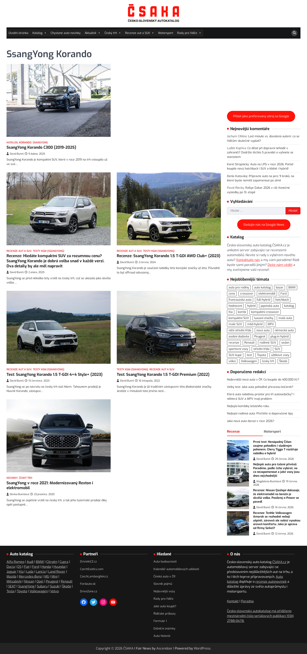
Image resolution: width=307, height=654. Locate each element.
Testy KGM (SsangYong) (48, 250)
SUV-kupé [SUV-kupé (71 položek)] (235, 355)
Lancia (41, 571)
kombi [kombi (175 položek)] (242, 312)
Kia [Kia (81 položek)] (231, 312)
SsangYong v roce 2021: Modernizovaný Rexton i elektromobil (50, 494)
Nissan (29, 581)
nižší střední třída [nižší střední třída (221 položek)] (240, 330)
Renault (66, 581)
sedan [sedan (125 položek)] (285, 343)
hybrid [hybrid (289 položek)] (251, 306)
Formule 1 (160, 621)
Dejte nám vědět (280, 265)
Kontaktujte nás (248, 260)
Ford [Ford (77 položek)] (283, 294)
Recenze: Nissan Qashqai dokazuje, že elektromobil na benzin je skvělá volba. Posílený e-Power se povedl (276, 496)
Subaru (42, 586)
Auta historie (162, 636)
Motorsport (165, 33)
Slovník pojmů (163, 584)
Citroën (51, 562)
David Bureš (15, 153)
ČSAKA (128, 648)
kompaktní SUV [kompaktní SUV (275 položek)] (239, 318)
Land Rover (56, 571)
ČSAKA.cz (279, 562)
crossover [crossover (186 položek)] (246, 294)
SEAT (12, 586)
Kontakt (233, 601)
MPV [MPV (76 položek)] (271, 324)
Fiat (27, 567)
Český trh (113, 33)
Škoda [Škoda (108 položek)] (283, 361)
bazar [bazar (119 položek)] (279, 287)
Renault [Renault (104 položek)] (249, 343)
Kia (21, 571)
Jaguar (12, 571)
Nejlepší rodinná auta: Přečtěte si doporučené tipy (260, 413)
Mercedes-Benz (30, 576)
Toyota (22, 591)
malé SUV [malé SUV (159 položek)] (235, 324)
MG (46, 576)
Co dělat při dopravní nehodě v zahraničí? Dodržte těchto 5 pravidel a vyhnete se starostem (260, 152)
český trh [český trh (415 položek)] (268, 361)
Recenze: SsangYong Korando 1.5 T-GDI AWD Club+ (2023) (168, 255)
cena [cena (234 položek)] (232, 294)
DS (19, 567)
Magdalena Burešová (267, 481)
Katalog (39, 33)
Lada (29, 571)
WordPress (202, 648)
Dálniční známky (164, 629)
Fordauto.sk (88, 584)
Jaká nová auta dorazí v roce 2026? (250, 421)
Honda (46, 567)
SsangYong (40, 142)
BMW (40, 562)
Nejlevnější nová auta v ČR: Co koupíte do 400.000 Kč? (263, 380)
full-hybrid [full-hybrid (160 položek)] (263, 300)
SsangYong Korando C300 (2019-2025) (41, 147)
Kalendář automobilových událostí (176, 569)
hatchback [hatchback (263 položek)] (282, 300)
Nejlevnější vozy (164, 591)
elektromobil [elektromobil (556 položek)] (266, 294)
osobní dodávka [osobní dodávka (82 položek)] (239, 336)
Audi (30, 562)
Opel (40, 581)
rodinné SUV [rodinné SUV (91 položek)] (268, 343)
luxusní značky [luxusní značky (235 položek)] (263, 318)
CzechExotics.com (91, 569)
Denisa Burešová (18, 503)
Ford (35, 567)
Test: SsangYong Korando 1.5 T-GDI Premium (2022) (163, 378)
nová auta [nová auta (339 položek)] (263, 330)
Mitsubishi (14, 581)
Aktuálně (92, 33)
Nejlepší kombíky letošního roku (248, 406)
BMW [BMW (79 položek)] (292, 287)
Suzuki (55, 586)
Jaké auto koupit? (165, 606)
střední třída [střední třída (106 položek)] (261, 349)
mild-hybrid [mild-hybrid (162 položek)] (255, 324)
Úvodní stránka (18, 33)
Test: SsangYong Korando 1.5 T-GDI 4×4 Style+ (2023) (54, 371)
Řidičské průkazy (165, 614)
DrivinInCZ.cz (88, 562)
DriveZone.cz (88, 591)
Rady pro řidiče (189, 33)
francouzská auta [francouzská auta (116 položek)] (240, 300)
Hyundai (59, 567)
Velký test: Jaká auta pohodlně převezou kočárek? (260, 387)
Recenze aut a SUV (139, 33)
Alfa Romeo (15, 562)
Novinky (12, 486)
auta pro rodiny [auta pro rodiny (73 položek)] (239, 287)
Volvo (54, 591)
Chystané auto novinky (66, 33)
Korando (25, 142)
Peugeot (52, 581)
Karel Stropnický (238, 164)
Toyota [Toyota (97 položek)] (261, 355)
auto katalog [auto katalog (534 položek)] (262, 287)
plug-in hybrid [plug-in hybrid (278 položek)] (279, 336)
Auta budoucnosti (165, 562)
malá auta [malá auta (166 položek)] (285, 318)
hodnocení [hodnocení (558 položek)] (235, 306)
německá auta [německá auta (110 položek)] (284, 330)
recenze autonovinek (271, 581)
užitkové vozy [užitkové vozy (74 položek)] (280, 355)
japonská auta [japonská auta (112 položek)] (270, 306)
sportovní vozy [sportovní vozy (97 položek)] (238, 349)
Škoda (66, 586)
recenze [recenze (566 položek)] (234, 343)
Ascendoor (164, 648)
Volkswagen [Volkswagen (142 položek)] (249, 361)
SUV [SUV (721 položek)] (277, 349)
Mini (54, 576)
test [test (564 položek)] (249, 355)
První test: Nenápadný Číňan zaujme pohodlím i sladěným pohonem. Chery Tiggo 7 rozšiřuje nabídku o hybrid (275, 447)
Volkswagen (39, 591)
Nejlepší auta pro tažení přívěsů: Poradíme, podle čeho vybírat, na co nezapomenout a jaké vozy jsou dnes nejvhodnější (276, 470)
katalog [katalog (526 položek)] (289, 306)
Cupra (64, 562)
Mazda (11, 576)
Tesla (10, 591)
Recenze (233, 431)
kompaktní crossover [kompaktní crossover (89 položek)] (265, 312)
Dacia (11, 567)
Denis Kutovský (237, 176)
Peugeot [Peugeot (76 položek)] (259, 336)
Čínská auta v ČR (164, 576)
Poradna (247, 601)
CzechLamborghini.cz (94, 576)
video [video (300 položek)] (232, 361)
